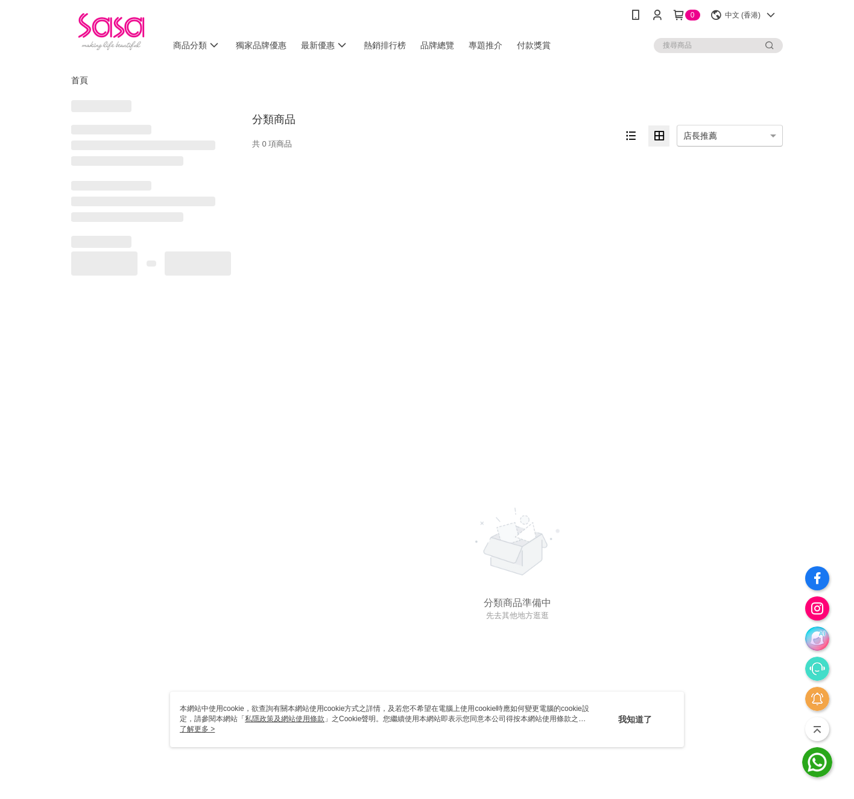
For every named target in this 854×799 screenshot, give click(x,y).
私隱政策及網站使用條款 (284, 719)
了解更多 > (197, 729)
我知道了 (635, 719)
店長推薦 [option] (700, 136)
